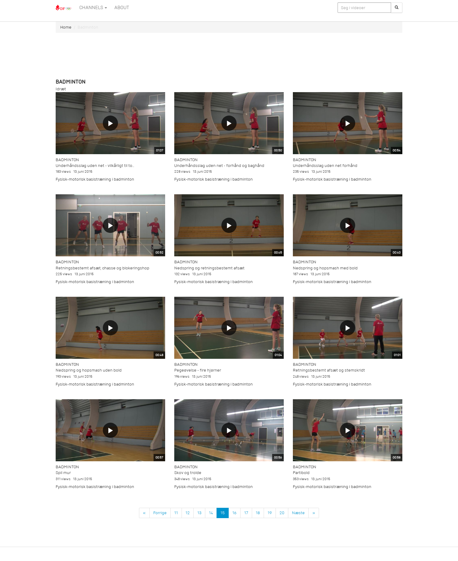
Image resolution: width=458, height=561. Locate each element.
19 (270, 513)
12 (188, 513)
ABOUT (121, 7)
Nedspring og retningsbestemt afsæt (209, 268)
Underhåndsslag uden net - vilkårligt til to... (95, 165)
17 (246, 513)
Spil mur (63, 473)
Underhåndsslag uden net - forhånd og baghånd (219, 165)
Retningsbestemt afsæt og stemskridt (329, 370)
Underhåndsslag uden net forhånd (325, 165)
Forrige (160, 513)
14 (211, 513)
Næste (298, 513)
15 (222, 513)
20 (281, 513)
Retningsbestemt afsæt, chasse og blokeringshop (102, 268)
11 (176, 513)
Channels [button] (93, 7)
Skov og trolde (187, 473)
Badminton (67, 160)
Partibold (301, 473)
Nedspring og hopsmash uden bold (89, 370)
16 (234, 513)
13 (199, 513)
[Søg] (396, 7)
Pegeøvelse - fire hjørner (197, 370)
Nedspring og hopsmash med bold (325, 268)
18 (258, 513)
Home (65, 27)
